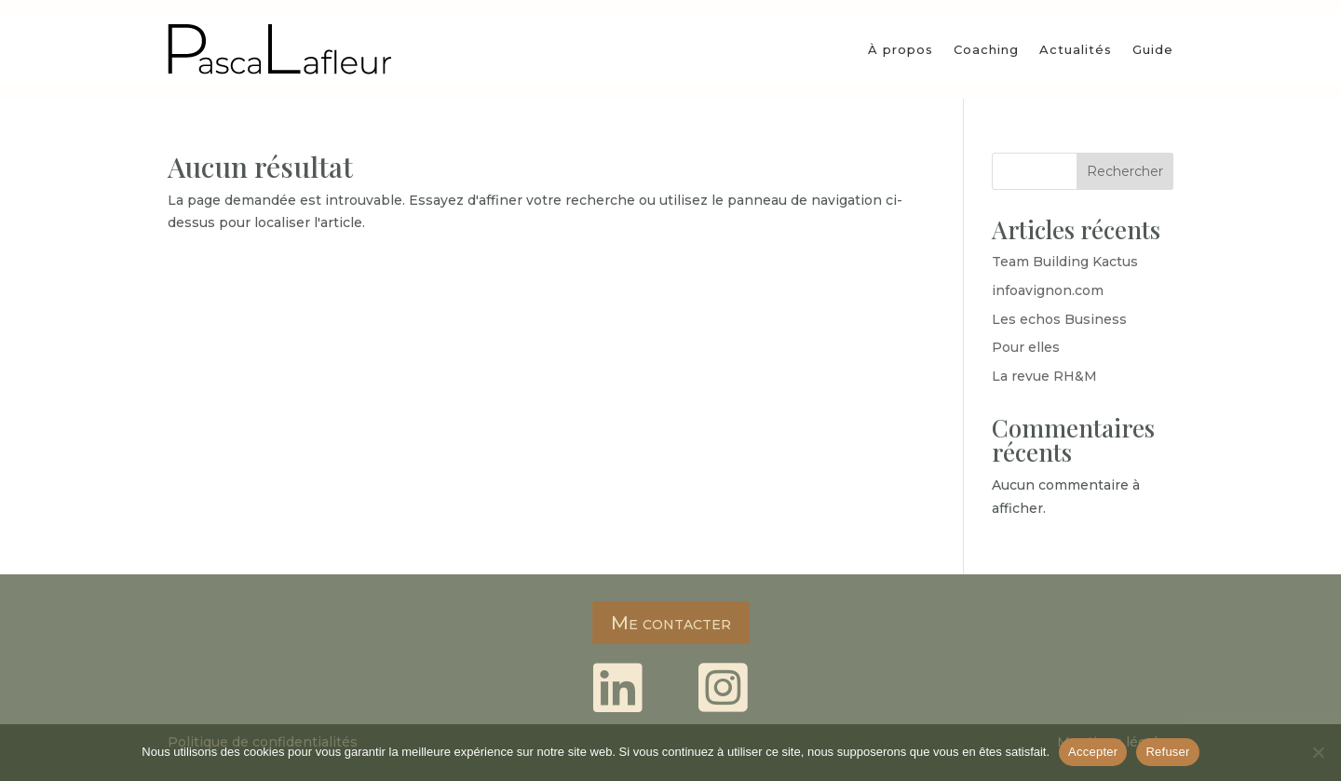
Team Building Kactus (1065, 261)
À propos (900, 49)
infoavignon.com (1048, 290)
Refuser (1167, 752)
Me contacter (671, 623)
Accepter (1093, 752)
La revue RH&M (1044, 376)
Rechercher (1125, 171)
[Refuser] (1317, 752)
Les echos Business (1059, 319)
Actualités (1075, 49)
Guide (1152, 49)
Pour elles (1026, 347)
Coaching (986, 49)
